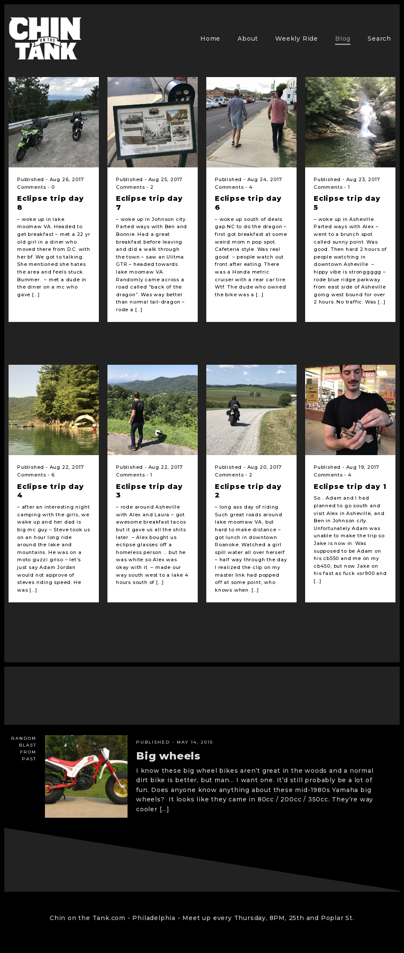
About (248, 38)
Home (210, 38)
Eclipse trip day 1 (350, 486)
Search (379, 38)
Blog (343, 38)
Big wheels (168, 756)
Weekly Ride (296, 38)
